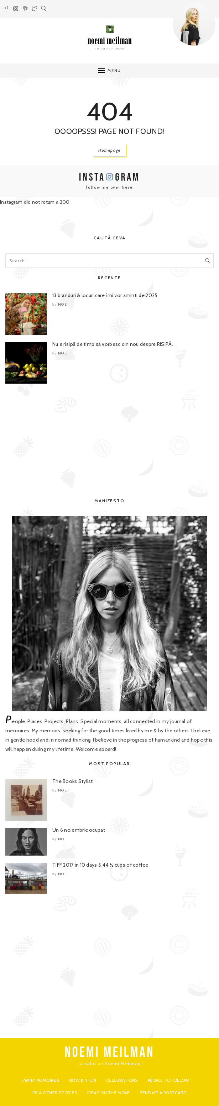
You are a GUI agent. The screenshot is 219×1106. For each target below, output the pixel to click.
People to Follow (168, 1080)
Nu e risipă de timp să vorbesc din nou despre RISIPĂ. (112, 344)
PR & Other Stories (54, 1092)
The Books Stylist (72, 781)
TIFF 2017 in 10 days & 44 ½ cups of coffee (100, 865)
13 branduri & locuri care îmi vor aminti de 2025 (104, 295)
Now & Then (82, 1080)
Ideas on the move (108, 1092)
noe (62, 304)
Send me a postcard (163, 1092)
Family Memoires (40, 1080)
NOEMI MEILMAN (109, 1052)
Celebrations (121, 1080)
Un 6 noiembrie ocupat (78, 830)
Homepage (109, 150)
